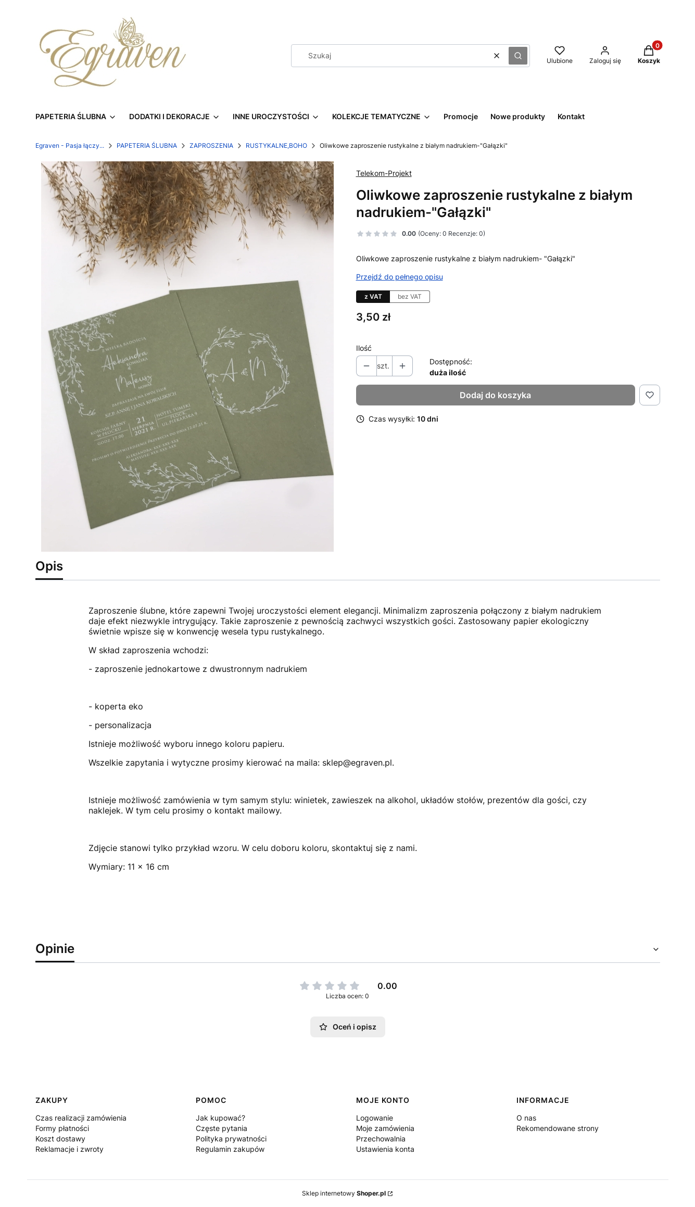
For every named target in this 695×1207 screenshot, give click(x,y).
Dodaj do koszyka (495, 395)
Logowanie (374, 1117)
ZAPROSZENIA (211, 145)
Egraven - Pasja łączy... (69, 145)
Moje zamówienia (385, 1128)
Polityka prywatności (231, 1138)
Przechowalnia (381, 1138)
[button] (518, 56)
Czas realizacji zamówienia (81, 1117)
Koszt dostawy (60, 1138)
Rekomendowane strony (557, 1128)
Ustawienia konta (385, 1149)
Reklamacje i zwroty (69, 1149)
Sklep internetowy (344, 1193)
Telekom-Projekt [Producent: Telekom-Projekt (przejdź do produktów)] (384, 173)
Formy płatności (62, 1128)
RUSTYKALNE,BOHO (276, 145)
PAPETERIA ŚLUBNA (147, 145)
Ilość (364, 348)
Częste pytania (221, 1128)
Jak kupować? (220, 1117)
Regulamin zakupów (230, 1149)
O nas (526, 1117)
